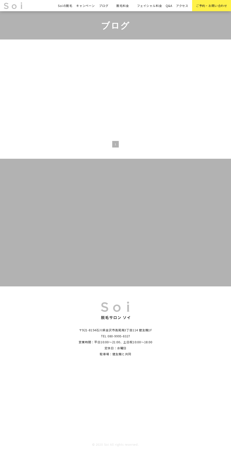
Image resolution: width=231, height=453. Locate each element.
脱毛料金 (122, 5)
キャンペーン (85, 5)
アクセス (182, 5)
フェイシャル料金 (149, 5)
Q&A (169, 5)
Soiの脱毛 (65, 5)
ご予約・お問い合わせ (211, 5)
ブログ (103, 5)
